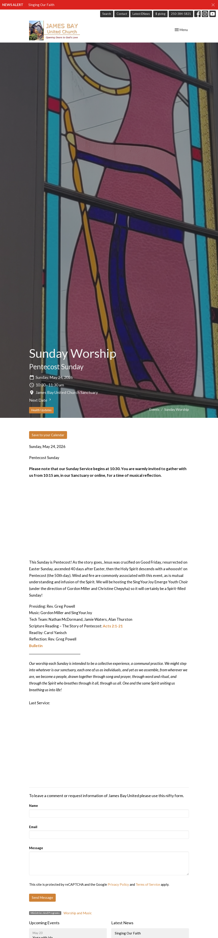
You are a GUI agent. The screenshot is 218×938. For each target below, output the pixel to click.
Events (154, 409)
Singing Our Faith (41, 5)
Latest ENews (141, 14)
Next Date (40, 400)
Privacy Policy (118, 884)
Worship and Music (77, 913)
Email (33, 827)
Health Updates (41, 410)
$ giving (160, 14)
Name (33, 806)
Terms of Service (148, 884)
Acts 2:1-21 (113, 626)
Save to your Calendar (48, 435)
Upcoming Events (44, 922)
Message (36, 848)
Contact (122, 14)
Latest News (122, 922)
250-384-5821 (181, 14)
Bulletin (36, 645)
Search (106, 14)
